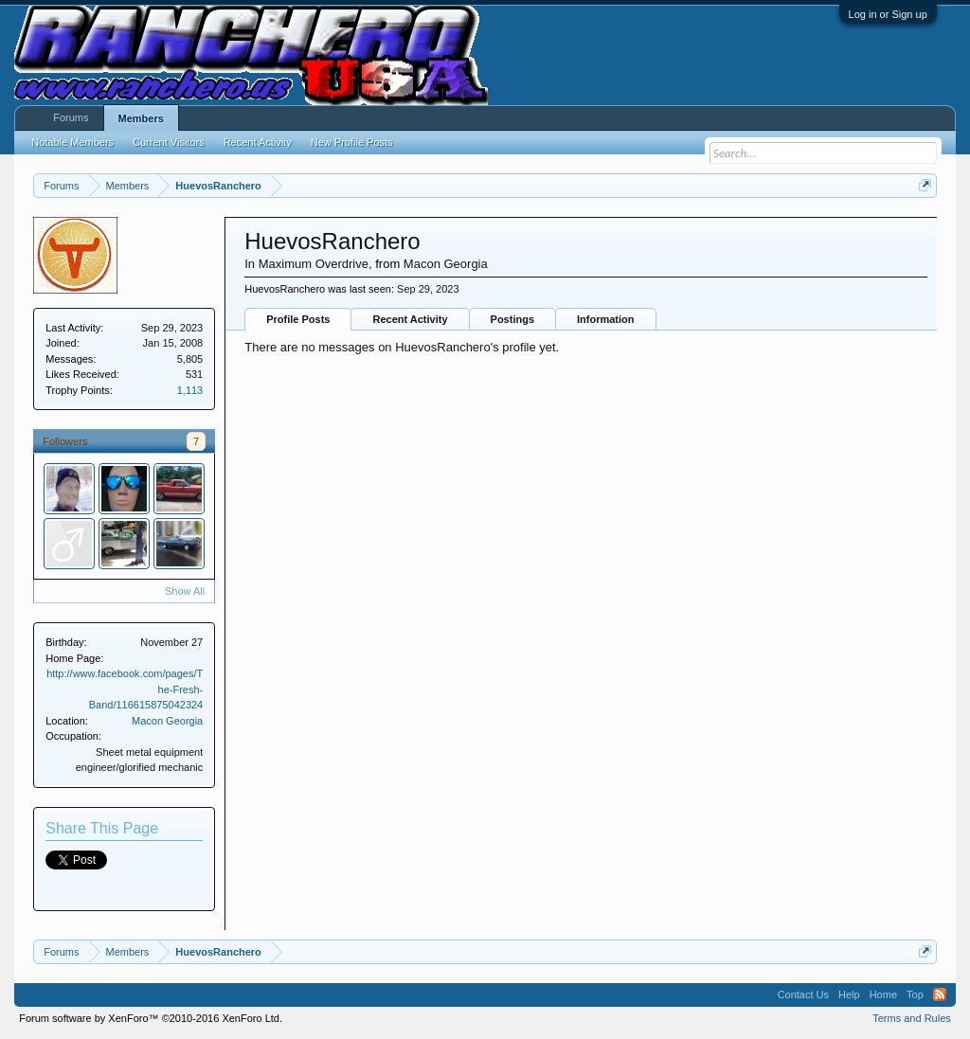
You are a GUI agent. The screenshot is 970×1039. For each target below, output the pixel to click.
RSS (939, 994)
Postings (512, 319)
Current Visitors (169, 142)
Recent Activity (409, 319)
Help (849, 994)
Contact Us (803, 994)
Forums (70, 117)
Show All (185, 591)
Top (915, 994)
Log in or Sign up (888, 14)
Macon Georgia (167, 720)
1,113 (190, 390)
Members (141, 118)
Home (883, 994)
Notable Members (72, 142)
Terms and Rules (911, 1018)
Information (606, 319)
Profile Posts (298, 319)
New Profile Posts (352, 142)
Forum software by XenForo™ (150, 1018)
